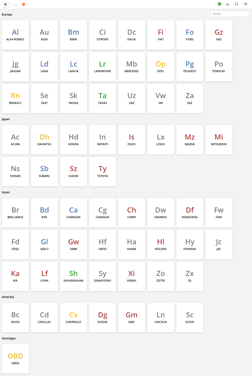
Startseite (20, 4)
